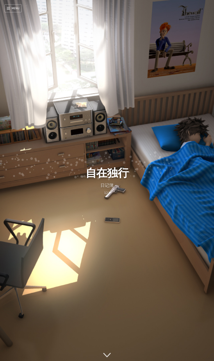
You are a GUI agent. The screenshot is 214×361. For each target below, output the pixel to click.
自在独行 (107, 172)
